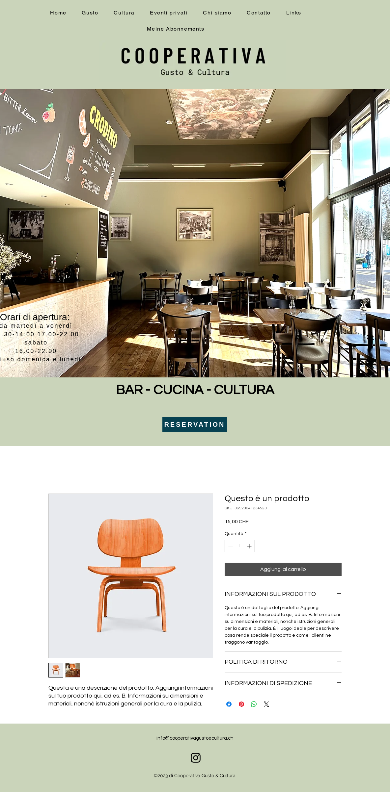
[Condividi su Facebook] (229, 704)
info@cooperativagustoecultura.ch (195, 738)
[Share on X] (266, 704)
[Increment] (250, 546)
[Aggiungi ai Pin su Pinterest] (241, 704)
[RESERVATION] (194, 424)
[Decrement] (230, 546)
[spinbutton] (240, 546)
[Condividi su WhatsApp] (254, 704)
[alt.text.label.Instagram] (195, 757)
